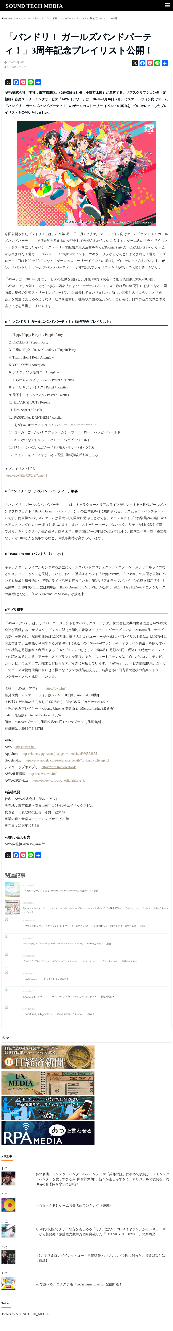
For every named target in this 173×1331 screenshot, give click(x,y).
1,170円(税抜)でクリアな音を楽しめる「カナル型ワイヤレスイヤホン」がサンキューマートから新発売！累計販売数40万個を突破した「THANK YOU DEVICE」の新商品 (102, 1231)
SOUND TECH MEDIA (34, 6)
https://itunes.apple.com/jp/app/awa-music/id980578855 (59, 754)
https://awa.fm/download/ (58, 767)
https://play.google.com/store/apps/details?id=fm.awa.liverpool (67, 760)
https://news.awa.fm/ (43, 774)
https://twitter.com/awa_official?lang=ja (58, 780)
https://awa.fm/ (56, 688)
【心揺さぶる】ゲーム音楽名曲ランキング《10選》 (74, 1205)
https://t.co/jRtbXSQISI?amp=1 (26, 475)
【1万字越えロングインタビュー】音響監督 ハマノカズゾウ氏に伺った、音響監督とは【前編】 (100, 1258)
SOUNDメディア (16, 67)
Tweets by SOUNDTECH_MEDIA (25, 1314)
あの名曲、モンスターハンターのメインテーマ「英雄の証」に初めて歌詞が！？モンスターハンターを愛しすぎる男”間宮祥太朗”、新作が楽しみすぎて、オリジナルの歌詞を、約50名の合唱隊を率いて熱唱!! (102, 1179)
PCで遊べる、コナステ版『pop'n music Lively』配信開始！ (79, 1284)
